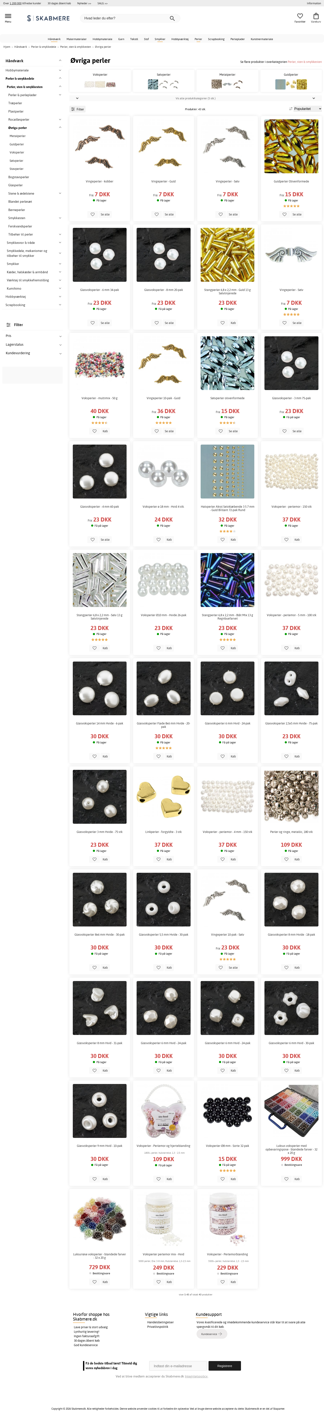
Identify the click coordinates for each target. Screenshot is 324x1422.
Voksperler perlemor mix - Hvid (163, 1254)
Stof (146, 39)
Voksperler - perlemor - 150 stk (291, 506)
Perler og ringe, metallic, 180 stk (291, 832)
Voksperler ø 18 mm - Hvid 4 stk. (163, 506)
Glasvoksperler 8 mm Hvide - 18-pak (291, 934)
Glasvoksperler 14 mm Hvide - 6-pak (99, 723)
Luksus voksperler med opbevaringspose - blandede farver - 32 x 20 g (291, 1149)
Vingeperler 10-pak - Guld (163, 398)
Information (314, 3)
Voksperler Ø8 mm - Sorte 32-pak (227, 1145)
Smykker (160, 39)
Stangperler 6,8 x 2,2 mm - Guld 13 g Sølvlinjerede (227, 291)
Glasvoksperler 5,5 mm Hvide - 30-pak (163, 934)
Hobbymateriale (102, 39)
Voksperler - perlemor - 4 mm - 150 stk (227, 832)
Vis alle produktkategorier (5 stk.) (196, 98)
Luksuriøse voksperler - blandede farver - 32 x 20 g (99, 1256)
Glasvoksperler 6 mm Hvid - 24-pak (227, 723)
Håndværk (54, 39)
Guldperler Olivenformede (291, 181)
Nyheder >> (84, 3)
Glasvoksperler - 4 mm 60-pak (99, 506)
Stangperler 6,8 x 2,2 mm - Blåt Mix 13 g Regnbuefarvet (227, 616)
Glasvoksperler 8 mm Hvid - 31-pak (99, 1043)
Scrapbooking (216, 39)
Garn (121, 39)
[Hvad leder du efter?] (130, 18)
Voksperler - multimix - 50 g (100, 398)
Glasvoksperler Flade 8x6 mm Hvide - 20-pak (163, 725)
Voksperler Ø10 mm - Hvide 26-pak (163, 615)
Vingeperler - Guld (163, 181)
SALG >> (103, 3)
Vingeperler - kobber (99, 181)
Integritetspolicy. (196, 1376)
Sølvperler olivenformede (227, 398)
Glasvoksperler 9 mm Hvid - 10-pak (99, 1145)
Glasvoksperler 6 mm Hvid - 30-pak (291, 1043)
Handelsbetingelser (160, 1322)
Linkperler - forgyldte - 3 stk (163, 832)
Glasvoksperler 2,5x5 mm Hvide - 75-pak (291, 723)
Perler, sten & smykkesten (305, 62)
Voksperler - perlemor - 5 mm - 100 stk (291, 615)
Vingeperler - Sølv (227, 181)
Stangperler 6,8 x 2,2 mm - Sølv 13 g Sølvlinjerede (100, 616)
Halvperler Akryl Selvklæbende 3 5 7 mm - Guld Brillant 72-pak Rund (227, 508)
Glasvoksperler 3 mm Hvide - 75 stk (100, 832)
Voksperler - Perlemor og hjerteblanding (163, 1145)
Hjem (6, 46)
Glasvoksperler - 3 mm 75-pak (291, 398)
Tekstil (134, 39)
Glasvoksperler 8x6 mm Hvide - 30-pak (99, 934)
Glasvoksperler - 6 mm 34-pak (99, 290)
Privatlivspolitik (157, 1327)
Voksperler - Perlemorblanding (227, 1254)
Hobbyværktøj (180, 39)
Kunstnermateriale (262, 39)
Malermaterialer (77, 39)
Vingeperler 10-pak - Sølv (227, 934)
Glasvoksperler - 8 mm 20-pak (163, 290)
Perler (198, 39)
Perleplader (238, 39)
